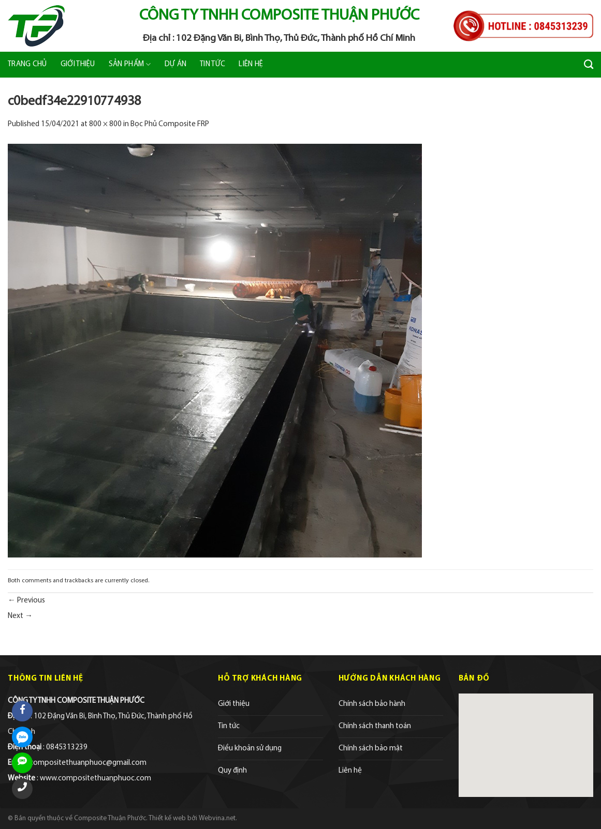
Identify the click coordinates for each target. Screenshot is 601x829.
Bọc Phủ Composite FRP (169, 124)
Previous (26, 601)
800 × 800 (105, 124)
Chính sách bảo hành (372, 704)
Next (20, 616)
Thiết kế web (167, 818)
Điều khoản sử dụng (250, 748)
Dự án (176, 64)
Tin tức (212, 64)
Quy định (232, 771)
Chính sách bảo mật (371, 748)
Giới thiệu (78, 64)
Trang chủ (27, 64)
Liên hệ (251, 64)
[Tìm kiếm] (588, 65)
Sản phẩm (130, 64)
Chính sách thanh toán (375, 726)
